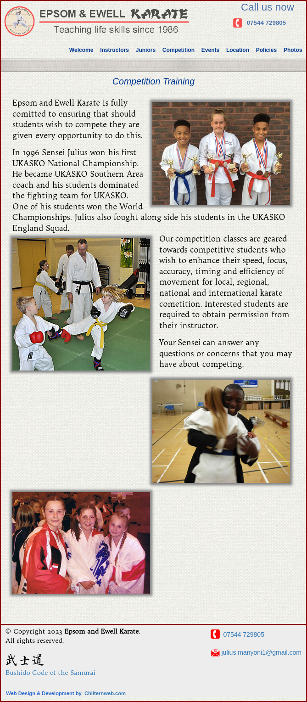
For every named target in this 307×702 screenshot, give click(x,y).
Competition (178, 50)
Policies (266, 50)
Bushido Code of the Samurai (50, 672)
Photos (293, 50)
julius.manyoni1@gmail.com (260, 653)
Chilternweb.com (105, 693)
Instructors (114, 50)
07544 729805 (266, 22)
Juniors (146, 50)
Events (210, 50)
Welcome (81, 50)
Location (237, 50)
